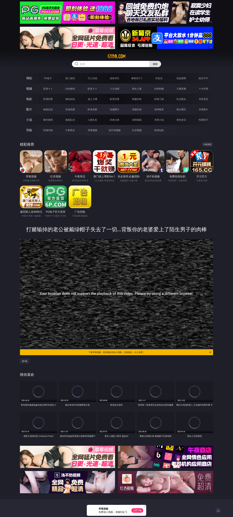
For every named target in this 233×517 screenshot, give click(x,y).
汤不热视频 (115, 130)
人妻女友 (92, 119)
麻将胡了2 (136, 78)
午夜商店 (70, 130)
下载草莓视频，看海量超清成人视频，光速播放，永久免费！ (150, 352)
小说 (29, 120)
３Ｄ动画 (114, 88)
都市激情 (48, 119)
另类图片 (203, 109)
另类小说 (159, 119)
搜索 (155, 64)
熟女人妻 (137, 88)
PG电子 (48, 78)
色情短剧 (159, 130)
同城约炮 (48, 130)
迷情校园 (137, 119)
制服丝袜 (137, 99)
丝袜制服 (159, 88)
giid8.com (117, 56)
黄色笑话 (181, 119)
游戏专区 (114, 78)
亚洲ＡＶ (48, 88)
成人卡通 (92, 99)
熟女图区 (181, 109)
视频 (29, 89)
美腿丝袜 (137, 109)
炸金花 (159, 78)
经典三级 (159, 99)
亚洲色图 (70, 109)
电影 (29, 99)
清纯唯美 (159, 109)
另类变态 (203, 99)
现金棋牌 (181, 78)
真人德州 (70, 78)
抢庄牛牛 (203, 78)
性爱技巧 (203, 119)
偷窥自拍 (48, 109)
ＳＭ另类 (203, 88)
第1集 (24, 361)
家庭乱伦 (70, 119)
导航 (29, 130)
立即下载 (137, 510)
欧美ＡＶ (92, 88)
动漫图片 (114, 109)
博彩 (29, 78)
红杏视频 (137, 130)
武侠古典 (114, 119)
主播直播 (181, 88)
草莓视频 (92, 130)
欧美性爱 (114, 99)
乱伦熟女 (181, 99)
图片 (29, 109)
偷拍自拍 (70, 99)
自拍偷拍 (70, 88)
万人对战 (92, 78)
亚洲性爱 (48, 99)
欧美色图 (92, 109)
